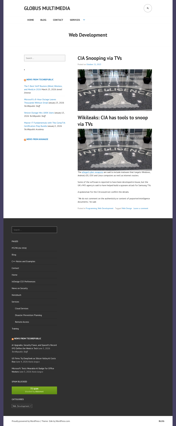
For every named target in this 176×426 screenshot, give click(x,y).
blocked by (34, 390)
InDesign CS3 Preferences (23, 281)
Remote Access (22, 321)
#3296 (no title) (19, 247)
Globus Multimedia (47, 8)
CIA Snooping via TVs (100, 58)
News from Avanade (37, 139)
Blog (43, 19)
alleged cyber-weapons (92, 172)
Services (75, 19)
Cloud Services (21, 308)
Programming (91, 208)
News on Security (20, 288)
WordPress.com (63, 421)
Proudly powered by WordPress (26, 421)
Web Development (105, 208)
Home (30, 19)
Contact (58, 19)
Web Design (127, 208)
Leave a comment (141, 208)
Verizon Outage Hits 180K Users (39, 112)
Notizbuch (16, 295)
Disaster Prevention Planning (28, 315)
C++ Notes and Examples (23, 261)
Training (15, 328)
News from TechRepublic (40, 79)
